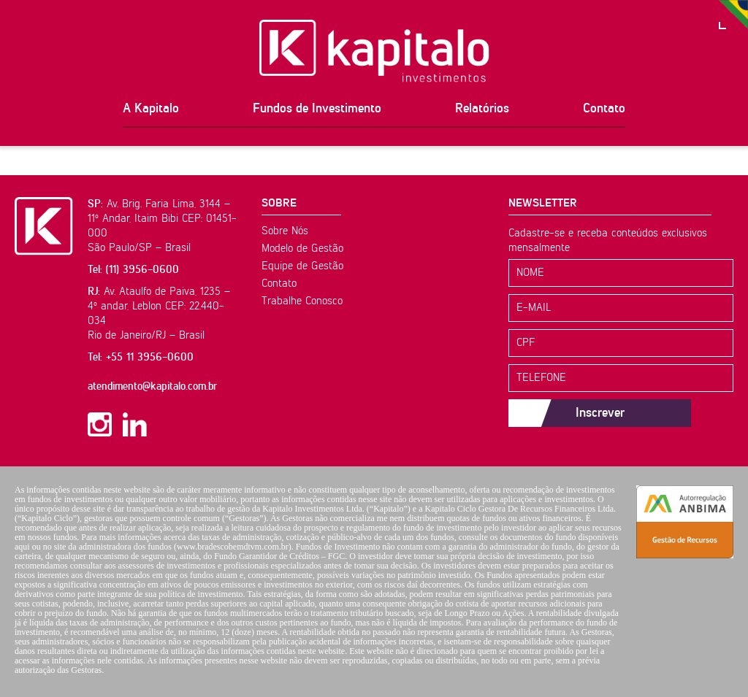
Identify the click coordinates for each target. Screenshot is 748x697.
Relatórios (482, 108)
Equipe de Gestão (302, 266)
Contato (604, 108)
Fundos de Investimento (317, 108)
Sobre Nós (285, 231)
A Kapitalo (151, 108)
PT (733, 14)
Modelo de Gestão (302, 248)
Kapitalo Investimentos (374, 51)
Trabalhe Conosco (302, 301)
